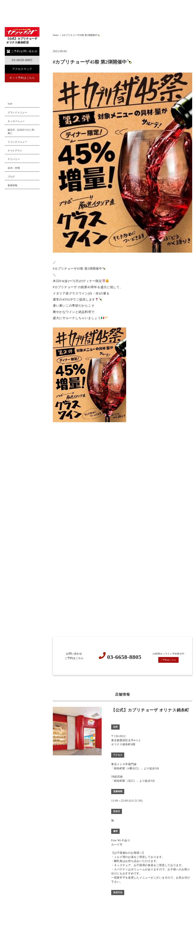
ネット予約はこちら (22, 77)
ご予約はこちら (168, 660)
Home (55, 35)
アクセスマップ (22, 68)
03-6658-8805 (22, 60)
